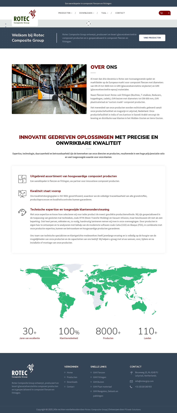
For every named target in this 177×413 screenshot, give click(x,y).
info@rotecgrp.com (144, 381)
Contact (120, 13)
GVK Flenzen (99, 372)
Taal (103, 13)
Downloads (85, 13)
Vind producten (152, 38)
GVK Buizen (98, 382)
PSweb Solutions (133, 409)
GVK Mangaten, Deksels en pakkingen (105, 393)
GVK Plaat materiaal (102, 386)
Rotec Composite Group (96, 409)
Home (70, 372)
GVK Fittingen (99, 377)
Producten (64, 13)
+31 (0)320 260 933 (143, 386)
